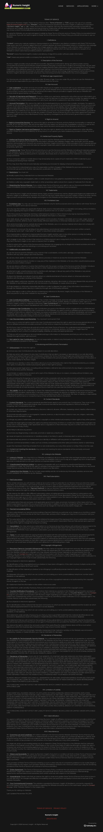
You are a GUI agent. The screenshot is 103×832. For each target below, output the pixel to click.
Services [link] (70, 6)
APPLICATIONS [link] (83, 6)
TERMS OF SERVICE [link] (44, 808)
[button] (95, 6)
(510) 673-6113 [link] (51, 819)
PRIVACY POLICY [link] (60, 808)
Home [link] (60, 6)
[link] (18, 6)
